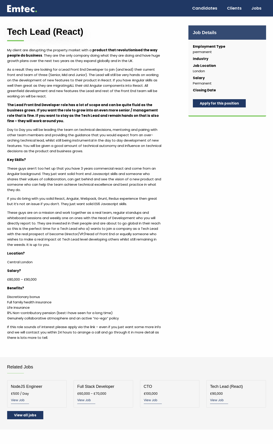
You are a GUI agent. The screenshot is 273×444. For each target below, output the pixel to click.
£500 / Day (37, 394)
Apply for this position (219, 103)
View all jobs (25, 415)
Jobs (256, 8)
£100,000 (170, 394)
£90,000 (236, 394)
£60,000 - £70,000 (103, 394)
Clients (234, 8)
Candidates (204, 8)
